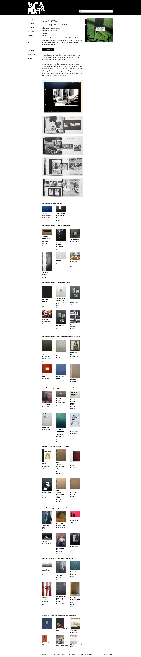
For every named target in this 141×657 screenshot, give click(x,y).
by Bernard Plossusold (60, 262)
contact (68, 654)
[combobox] (96, 11)
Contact (30, 58)
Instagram (88, 654)
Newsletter (31, 50)
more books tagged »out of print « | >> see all (57, 558)
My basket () (31, 54)
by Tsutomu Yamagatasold (74, 467)
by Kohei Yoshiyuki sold (47, 543)
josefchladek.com (109, 654)
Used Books (31, 27)
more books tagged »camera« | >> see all (56, 446)
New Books (31, 23)
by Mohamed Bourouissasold (60, 246)
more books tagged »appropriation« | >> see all (58, 388)
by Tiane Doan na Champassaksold (46, 303)
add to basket (48, 49)
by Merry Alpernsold (46, 321)
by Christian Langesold (47, 429)
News (29, 46)
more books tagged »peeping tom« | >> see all (57, 282)
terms (73, 654)
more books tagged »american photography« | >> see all (61, 336)
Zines (29, 39)
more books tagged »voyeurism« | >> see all (57, 508)
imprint (58, 654)
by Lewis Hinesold (73, 381)
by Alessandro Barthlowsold (45, 601)
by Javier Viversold (74, 432)
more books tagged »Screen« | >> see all (56, 225)
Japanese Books (32, 35)
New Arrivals (31, 20)
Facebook (80, 654)
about (63, 654)
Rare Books (31, 31)
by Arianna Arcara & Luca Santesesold (60, 402)
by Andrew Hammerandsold (73, 494)
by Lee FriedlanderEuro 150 (74, 241)
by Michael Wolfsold (46, 406)
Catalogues (31, 43)
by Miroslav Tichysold (75, 302)
